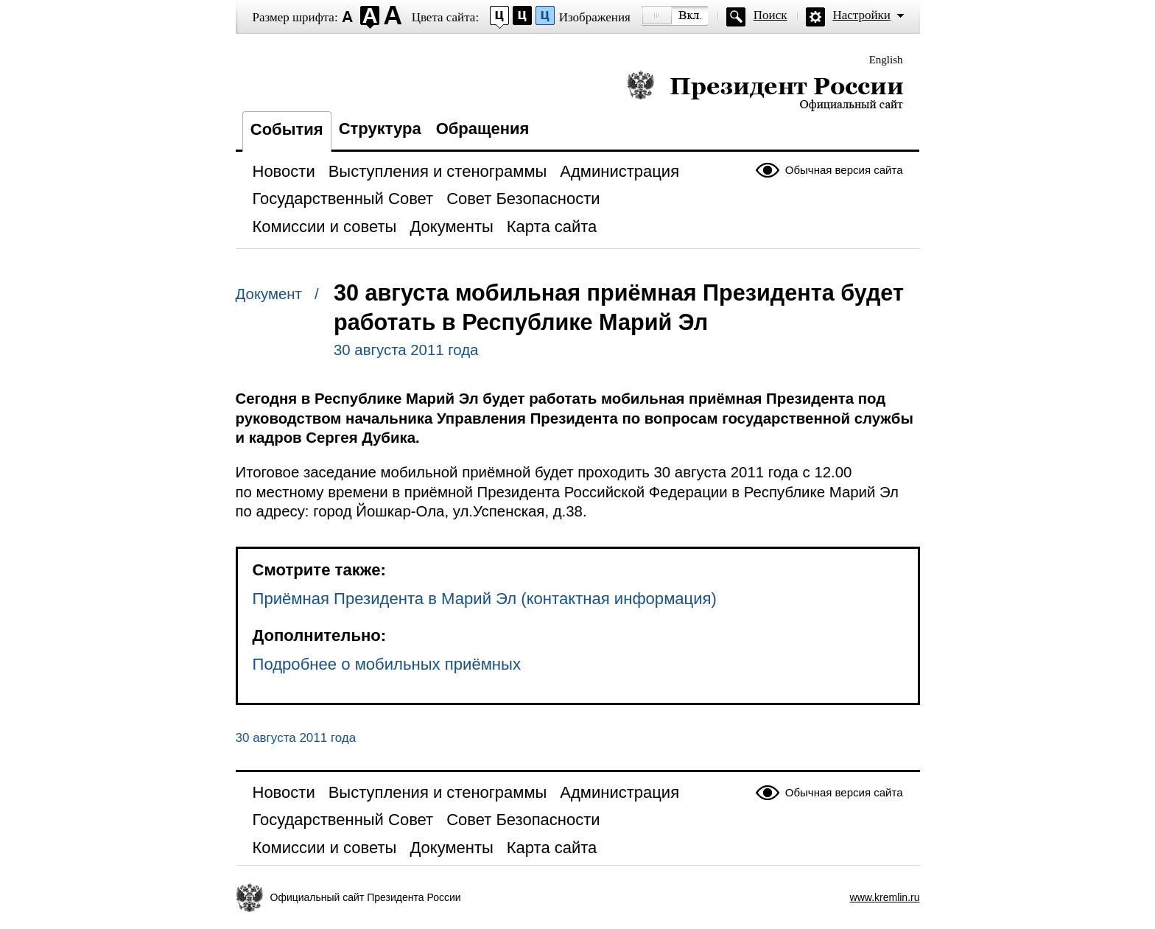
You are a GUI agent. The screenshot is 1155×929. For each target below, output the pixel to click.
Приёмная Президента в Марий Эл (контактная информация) (485, 598)
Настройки (862, 15)
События (286, 129)
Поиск (770, 15)
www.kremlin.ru (885, 897)
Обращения (483, 128)
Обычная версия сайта (844, 170)
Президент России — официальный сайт (765, 90)
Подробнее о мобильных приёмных (387, 664)
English (886, 60)
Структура (380, 128)
